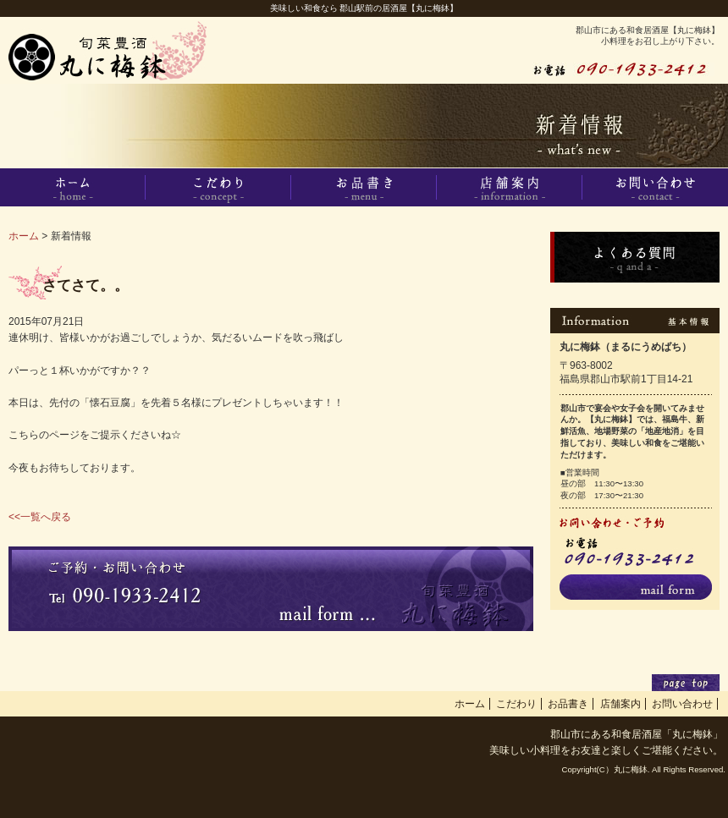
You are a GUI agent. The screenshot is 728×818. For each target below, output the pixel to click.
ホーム (23, 236)
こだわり (516, 704)
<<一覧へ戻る (39, 517)
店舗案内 (620, 704)
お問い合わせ (682, 704)
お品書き (568, 704)
